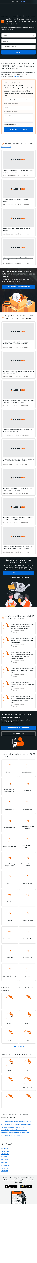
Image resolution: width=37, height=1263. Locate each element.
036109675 (4, 1168)
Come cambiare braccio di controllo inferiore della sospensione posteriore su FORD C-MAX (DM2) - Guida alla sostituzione (22, 699)
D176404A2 (4, 1148)
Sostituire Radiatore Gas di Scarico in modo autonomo (16, 1124)
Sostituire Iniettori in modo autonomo (11, 1135)
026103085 (4, 1162)
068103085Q (5, 1165)
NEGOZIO (15, 1)
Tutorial (14, 16)
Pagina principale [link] (5, 16)
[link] (16, 76)
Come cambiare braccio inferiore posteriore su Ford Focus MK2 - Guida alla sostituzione (22, 684)
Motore (20, 16)
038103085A (5, 1159)
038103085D (5, 1154)
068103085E (5, 1157)
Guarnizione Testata (30, 16)
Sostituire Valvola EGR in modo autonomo (12, 1127)
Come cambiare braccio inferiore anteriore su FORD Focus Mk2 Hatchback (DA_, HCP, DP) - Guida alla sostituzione (22, 626)
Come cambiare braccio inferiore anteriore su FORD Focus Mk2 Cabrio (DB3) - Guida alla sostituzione (22, 640)
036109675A (5, 1151)
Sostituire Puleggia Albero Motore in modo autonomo (16, 1121)
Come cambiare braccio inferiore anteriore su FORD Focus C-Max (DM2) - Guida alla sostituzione (22, 670)
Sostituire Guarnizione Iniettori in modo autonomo (15, 1133)
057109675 (4, 1171)
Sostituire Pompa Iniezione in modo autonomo (14, 1130)
